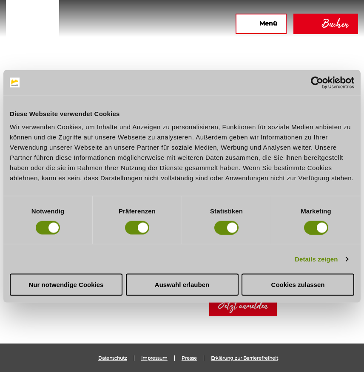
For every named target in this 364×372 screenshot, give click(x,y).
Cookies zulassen (298, 284)
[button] (137, 24)
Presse (189, 358)
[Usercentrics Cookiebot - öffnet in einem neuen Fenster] (317, 82)
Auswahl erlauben (182, 284)
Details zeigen (316, 258)
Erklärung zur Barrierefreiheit (244, 358)
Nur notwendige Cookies (66, 284)
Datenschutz (112, 358)
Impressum (154, 358)
